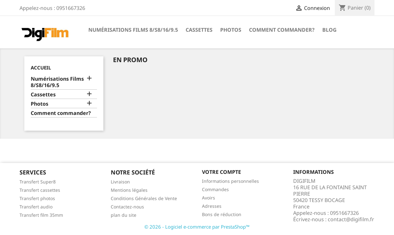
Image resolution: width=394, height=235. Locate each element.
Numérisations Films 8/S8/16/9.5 (133, 29)
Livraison (120, 182)
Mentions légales (129, 190)
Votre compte (221, 171)
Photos (230, 29)
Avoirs (208, 198)
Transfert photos (37, 198)
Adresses (211, 206)
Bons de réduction (221, 214)
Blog (329, 29)
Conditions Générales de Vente (144, 198)
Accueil (41, 67)
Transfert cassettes (40, 190)
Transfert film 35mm (41, 215)
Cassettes (199, 29)
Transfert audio (36, 207)
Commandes (215, 189)
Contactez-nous (127, 207)
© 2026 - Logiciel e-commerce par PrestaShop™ (197, 226)
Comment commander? (282, 29)
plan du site (123, 215)
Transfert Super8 (38, 182)
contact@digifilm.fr (351, 219)
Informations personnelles (230, 181)
